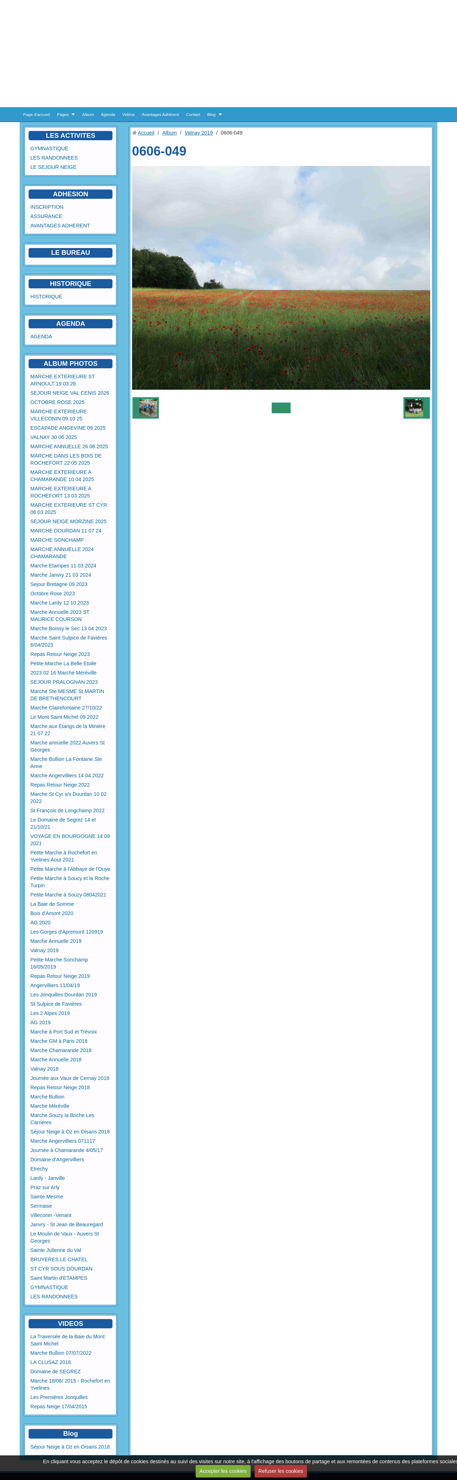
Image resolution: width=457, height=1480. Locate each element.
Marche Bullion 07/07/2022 (60, 1353)
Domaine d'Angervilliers (57, 1159)
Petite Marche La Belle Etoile (63, 663)
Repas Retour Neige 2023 (60, 654)
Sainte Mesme (46, 1196)
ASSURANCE (46, 216)
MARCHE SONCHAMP (57, 540)
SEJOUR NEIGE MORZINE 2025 (68, 521)
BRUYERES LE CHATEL (58, 1259)
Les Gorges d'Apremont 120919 (66, 932)
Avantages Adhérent (160, 114)
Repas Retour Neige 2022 (60, 785)
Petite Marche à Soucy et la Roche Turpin (70, 881)
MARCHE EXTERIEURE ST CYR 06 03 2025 (68, 508)
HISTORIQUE (70, 283)
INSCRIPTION (47, 207)
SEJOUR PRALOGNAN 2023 (64, 682)
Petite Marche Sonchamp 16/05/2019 (59, 963)
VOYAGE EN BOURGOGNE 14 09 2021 (70, 839)
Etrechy (39, 1169)
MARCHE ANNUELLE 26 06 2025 (69, 446)
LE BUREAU (70, 252)
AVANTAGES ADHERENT (60, 225)
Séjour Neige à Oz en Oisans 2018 (70, 1132)
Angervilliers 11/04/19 (55, 985)
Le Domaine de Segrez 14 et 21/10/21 (63, 823)
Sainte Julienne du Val (55, 1250)
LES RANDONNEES (54, 158)
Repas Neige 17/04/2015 (58, 1406)
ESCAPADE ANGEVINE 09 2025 (68, 428)
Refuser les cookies (280, 1471)
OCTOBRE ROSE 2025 (57, 402)
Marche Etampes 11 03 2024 (63, 566)
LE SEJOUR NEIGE (53, 167)
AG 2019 (40, 1022)
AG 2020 (40, 922)
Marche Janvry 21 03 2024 (60, 575)
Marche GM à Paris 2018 (58, 1041)
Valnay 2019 (44, 950)
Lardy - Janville (47, 1178)
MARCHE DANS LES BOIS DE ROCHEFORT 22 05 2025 (66, 459)
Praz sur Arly (45, 1187)
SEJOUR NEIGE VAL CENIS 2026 (69, 393)
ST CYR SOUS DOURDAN (61, 1269)
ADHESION (70, 194)
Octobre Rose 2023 (52, 593)
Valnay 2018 (44, 1069)
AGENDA (41, 336)
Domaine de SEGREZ (55, 1371)
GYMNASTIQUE (49, 148)
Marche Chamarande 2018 (60, 1050)
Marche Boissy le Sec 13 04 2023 (68, 628)
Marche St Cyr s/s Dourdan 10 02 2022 (68, 797)
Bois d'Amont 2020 (51, 913)
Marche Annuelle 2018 (55, 1059)
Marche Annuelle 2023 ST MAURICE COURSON (59, 615)
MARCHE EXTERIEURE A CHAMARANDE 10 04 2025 (62, 475)
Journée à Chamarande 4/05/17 (66, 1150)
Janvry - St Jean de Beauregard (66, 1224)
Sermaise (41, 1206)
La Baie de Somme (52, 904)
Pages (63, 114)
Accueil (146, 133)
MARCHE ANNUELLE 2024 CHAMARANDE (62, 552)
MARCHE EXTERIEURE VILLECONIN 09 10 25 (58, 415)
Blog (211, 114)
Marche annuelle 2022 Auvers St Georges (67, 746)
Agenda (108, 114)
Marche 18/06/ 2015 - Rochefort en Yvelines (70, 1384)
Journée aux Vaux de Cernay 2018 (69, 1078)
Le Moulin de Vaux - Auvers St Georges (64, 1237)
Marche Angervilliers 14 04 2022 (67, 775)
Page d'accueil (36, 114)
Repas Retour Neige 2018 (60, 1087)
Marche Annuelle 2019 (55, 941)
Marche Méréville (50, 1106)
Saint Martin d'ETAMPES (58, 1278)
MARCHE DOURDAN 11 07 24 (65, 531)
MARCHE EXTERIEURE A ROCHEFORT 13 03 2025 (60, 492)
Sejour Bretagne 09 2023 (58, 584)
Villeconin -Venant (50, 1215)
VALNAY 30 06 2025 (53, 437)
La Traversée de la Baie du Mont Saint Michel (67, 1340)
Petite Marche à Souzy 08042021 (68, 895)
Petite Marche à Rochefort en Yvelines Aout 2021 (63, 856)
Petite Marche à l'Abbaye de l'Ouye (70, 869)
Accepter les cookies (223, 1471)
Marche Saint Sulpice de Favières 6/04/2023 (68, 641)
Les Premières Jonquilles (59, 1397)
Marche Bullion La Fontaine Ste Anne (66, 762)
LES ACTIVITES (70, 135)
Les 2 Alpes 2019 (50, 1013)
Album (88, 114)
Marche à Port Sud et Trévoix (63, 1032)
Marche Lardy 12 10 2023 (59, 603)
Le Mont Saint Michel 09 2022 (64, 717)
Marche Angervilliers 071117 (62, 1141)
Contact (193, 114)
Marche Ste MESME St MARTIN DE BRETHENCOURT (67, 694)
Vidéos (128, 114)
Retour (281, 408)
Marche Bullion (47, 1097)
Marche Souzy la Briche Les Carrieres (62, 1118)
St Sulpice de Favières (56, 1004)
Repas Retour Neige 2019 (60, 976)
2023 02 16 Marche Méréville (63, 673)
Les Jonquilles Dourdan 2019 (63, 994)
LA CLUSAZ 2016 (50, 1362)
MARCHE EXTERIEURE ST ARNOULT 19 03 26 (62, 380)
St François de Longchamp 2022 (67, 810)
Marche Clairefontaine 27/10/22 (66, 708)
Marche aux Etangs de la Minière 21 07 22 (67, 729)
